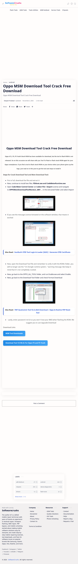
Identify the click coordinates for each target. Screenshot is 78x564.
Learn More (59, 557)
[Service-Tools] (55, 10)
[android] (51, 482)
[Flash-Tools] (14, 10)
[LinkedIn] (13, 552)
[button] (68, 3)
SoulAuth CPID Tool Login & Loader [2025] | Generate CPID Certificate (42, 252)
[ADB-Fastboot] (44, 10)
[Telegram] (20, 552)
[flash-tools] (51, 492)
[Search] (74, 3)
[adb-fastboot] (26, 482)
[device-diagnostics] (51, 487)
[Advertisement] (39, 29)
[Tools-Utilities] (33, 10)
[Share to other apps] (32, 107)
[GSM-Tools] (23, 10)
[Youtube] (6, 552)
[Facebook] (5, 549)
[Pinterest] (6, 554)
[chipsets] (26, 487)
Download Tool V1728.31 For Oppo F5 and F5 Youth (25, 343)
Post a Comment (39, 403)
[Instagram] (13, 549)
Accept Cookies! (46, 557)
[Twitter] (19, 549)
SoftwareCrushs (13, 560)
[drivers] (26, 492)
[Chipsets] (65, 10)
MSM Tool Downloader (14, 333)
